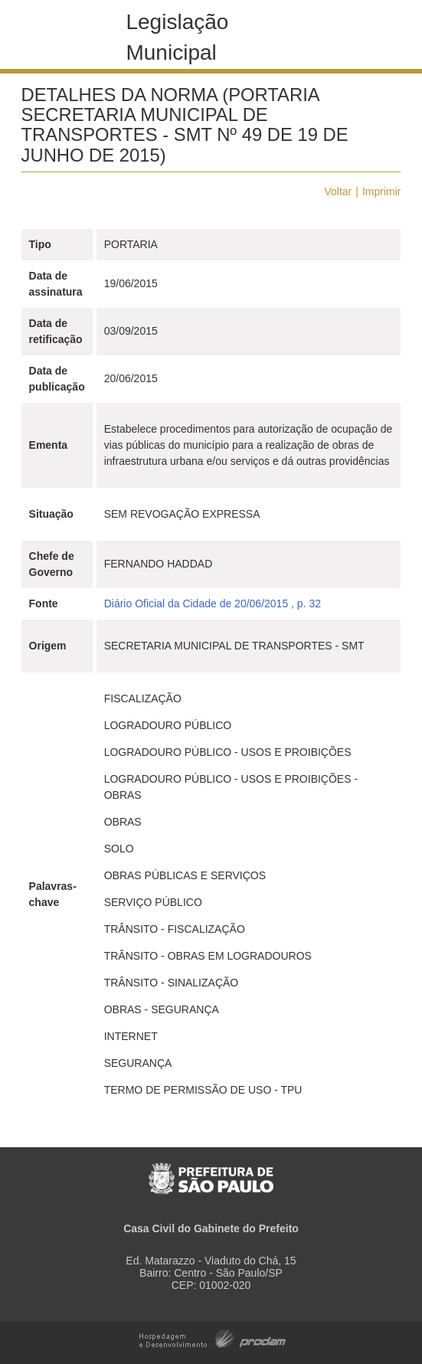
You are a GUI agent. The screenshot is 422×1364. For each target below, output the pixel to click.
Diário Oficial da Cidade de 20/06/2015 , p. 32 (212, 603)
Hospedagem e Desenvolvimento (212, 1338)
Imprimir (381, 191)
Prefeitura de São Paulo (211, 1171)
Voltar (338, 191)
